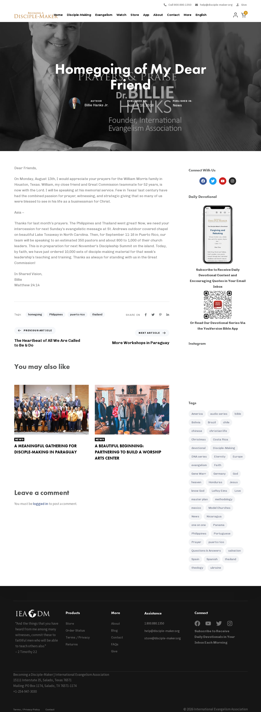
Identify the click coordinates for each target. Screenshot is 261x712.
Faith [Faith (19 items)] (217, 465)
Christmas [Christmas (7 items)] (198, 439)
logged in (40, 504)
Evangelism (103, 15)
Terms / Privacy (78, 637)
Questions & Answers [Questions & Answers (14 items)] (206, 550)
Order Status (75, 630)
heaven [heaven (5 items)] (196, 482)
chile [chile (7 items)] (226, 422)
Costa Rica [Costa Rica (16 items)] (220, 439)
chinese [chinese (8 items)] (196, 431)
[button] (234, 15)
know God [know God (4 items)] (197, 491)
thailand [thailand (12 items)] (230, 559)
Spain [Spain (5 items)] (195, 559)
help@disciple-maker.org (214, 4)
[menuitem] (201, 15)
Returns (72, 644)
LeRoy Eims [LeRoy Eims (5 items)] (219, 491)
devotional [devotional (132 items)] (198, 448)
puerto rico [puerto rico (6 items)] (216, 542)
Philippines (56, 314)
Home (58, 15)
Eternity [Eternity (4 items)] (219, 456)
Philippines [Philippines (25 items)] (198, 533)
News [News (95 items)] (195, 516)
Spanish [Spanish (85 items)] (212, 559)
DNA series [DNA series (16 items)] (199, 456)
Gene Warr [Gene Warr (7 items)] (198, 473)
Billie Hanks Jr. (96, 105)
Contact (173, 15)
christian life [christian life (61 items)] (218, 431)
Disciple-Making (79, 15)
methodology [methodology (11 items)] (223, 499)
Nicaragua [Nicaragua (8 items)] (214, 516)
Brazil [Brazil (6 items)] (212, 422)
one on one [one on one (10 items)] (198, 525)
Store (134, 15)
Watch (121, 15)
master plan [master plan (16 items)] (199, 499)
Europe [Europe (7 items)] (238, 456)
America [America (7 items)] (197, 414)
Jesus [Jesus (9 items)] (234, 482)
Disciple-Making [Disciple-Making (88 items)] (224, 448)
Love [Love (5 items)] (237, 491)
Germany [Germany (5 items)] (219, 473)
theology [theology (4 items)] (197, 567)
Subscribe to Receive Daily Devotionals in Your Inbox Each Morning (215, 636)
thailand (97, 314)
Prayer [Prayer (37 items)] (196, 542)
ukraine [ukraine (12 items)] (215, 567)
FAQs (114, 644)
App (146, 15)
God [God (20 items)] (235, 473)
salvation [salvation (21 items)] (234, 550)
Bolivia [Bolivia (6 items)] (195, 422)
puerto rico (77, 314)
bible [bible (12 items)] (238, 414)
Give (241, 4)
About (158, 15)
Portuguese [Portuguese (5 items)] (222, 533)
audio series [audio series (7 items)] (218, 414)
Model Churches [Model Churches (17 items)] (219, 508)
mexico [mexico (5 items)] (196, 508)
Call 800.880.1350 (178, 4)
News (177, 105)
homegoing (35, 314)
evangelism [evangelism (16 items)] (199, 465)
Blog (114, 630)
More (187, 15)
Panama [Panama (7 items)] (219, 525)
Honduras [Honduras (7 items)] (215, 482)
